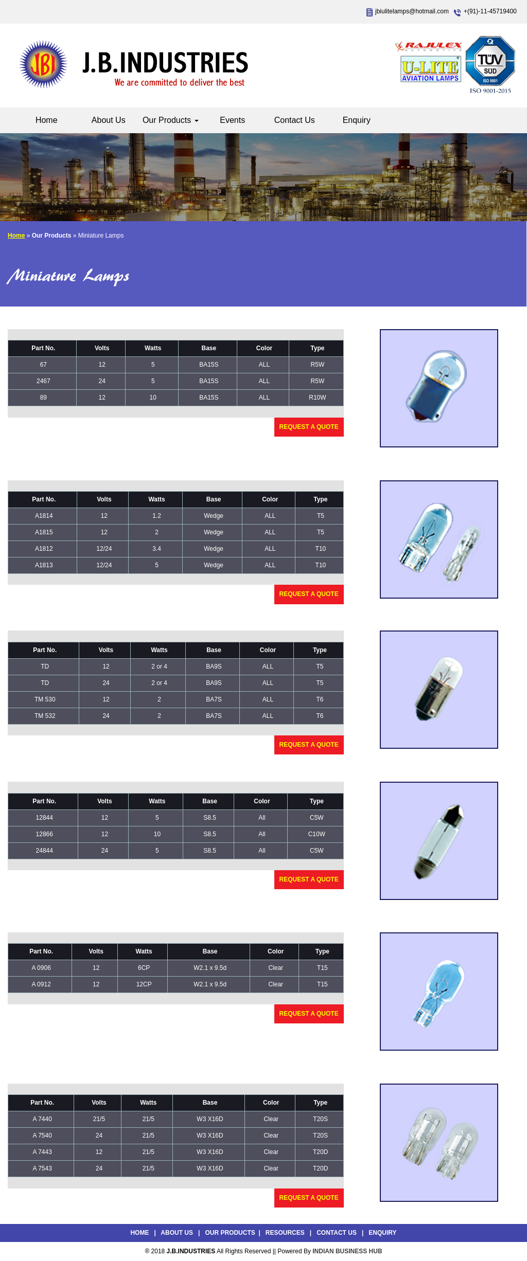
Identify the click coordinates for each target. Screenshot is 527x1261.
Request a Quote (309, 426)
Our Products (171, 120)
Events (232, 120)
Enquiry (357, 120)
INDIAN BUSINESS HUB (347, 1251)
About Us (109, 120)
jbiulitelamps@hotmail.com (412, 11)
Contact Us (294, 120)
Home (47, 120)
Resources (285, 1232)
